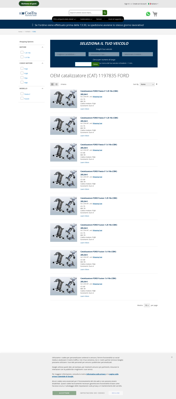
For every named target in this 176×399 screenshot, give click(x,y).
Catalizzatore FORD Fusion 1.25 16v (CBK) (98, 198)
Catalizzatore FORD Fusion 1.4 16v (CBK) (98, 251)
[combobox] (88, 12)
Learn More (84, 109)
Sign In (127, 4)
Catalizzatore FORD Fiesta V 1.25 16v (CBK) (99, 91)
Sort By (136, 84)
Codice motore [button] (26, 63)
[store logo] (27, 14)
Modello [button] (23, 88)
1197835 (27, 31)
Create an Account (139, 4)
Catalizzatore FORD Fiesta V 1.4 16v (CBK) (98, 144)
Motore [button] (23, 47)
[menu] (88, 19)
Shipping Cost (97, 97)
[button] (153, 4)
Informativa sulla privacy (96, 374)
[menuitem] (64, 19)
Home (20, 31)
